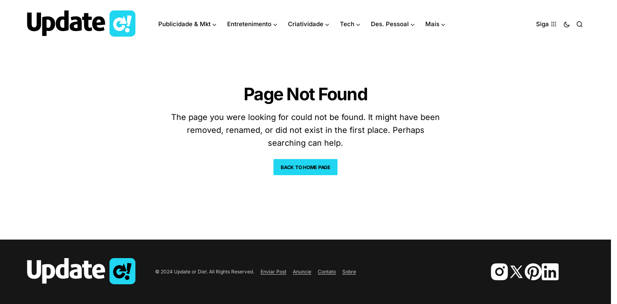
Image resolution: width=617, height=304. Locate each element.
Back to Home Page (305, 167)
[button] (566, 24)
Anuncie (302, 272)
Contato (327, 272)
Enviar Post (273, 272)
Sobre (349, 272)
